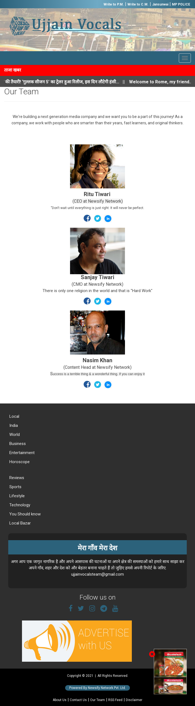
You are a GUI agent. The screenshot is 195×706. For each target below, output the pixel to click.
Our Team (97, 700)
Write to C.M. (138, 4)
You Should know (24, 514)
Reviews (16, 477)
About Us (59, 700)
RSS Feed (115, 700)
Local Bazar (19, 523)
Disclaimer (134, 700)
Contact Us (78, 700)
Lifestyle (16, 495)
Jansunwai (160, 4)
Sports (14, 486)
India (13, 425)
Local (13, 416)
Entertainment (21, 452)
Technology (19, 504)
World (14, 434)
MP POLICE (181, 4)
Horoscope (19, 461)
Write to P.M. (114, 4)
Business (17, 443)
